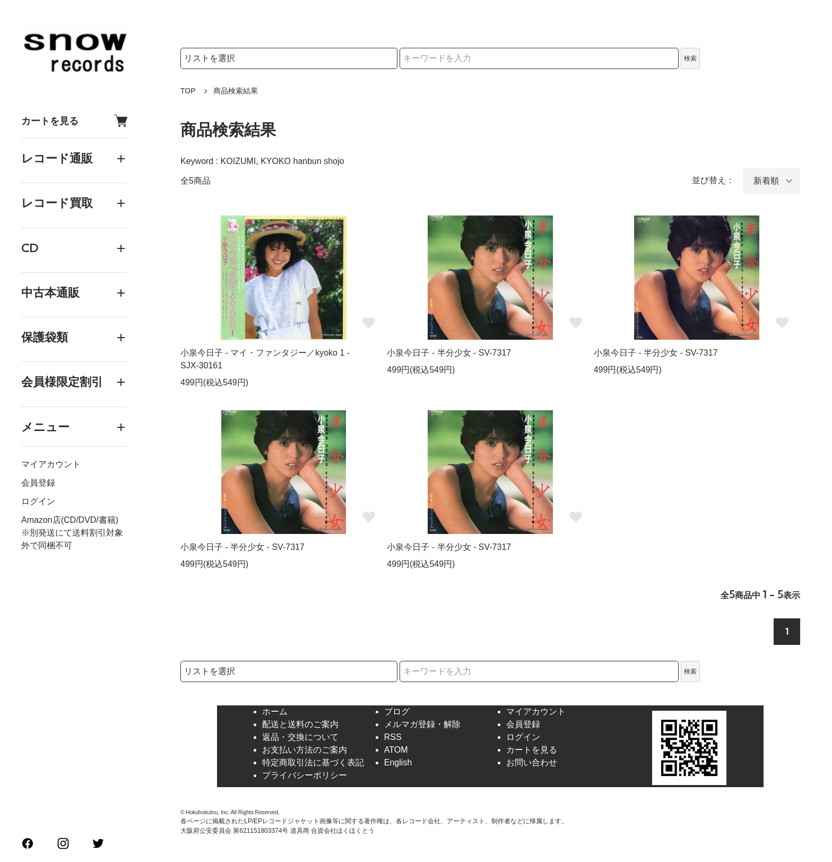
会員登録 (38, 482)
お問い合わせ (531, 762)
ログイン (38, 501)
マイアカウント (51, 464)
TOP (188, 91)
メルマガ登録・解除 (422, 724)
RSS (393, 737)
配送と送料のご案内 (300, 724)
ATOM (396, 749)
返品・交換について (300, 737)
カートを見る (74, 120)
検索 (690, 58)
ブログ (397, 711)
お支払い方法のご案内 (304, 749)
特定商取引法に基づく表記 (313, 762)
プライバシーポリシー (304, 775)
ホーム (275, 711)
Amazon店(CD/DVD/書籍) (69, 519)
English (398, 762)
